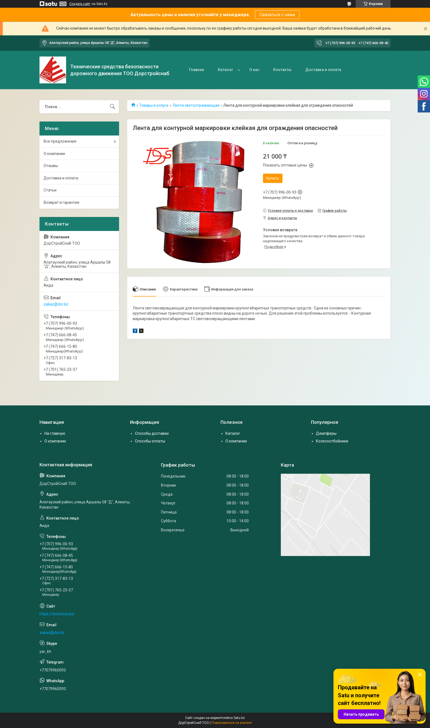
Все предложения (60, 141)
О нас (254, 69)
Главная (196, 69)
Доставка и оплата (323, 69)
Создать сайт (79, 4)
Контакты (282, 69)
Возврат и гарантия (61, 202)
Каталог (225, 69)
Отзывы (51, 165)
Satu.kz (239, 718)
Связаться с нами (277, 14)
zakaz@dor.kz (56, 304)
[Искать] (112, 106)
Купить (272, 178)
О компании (54, 153)
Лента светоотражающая (195, 105)
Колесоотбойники (332, 441)
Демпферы (326, 433)
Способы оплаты (150, 441)
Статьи (50, 190)
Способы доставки (152, 433)
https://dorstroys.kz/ (57, 614)
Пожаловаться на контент (231, 723)
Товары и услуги (153, 105)
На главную (54, 433)
